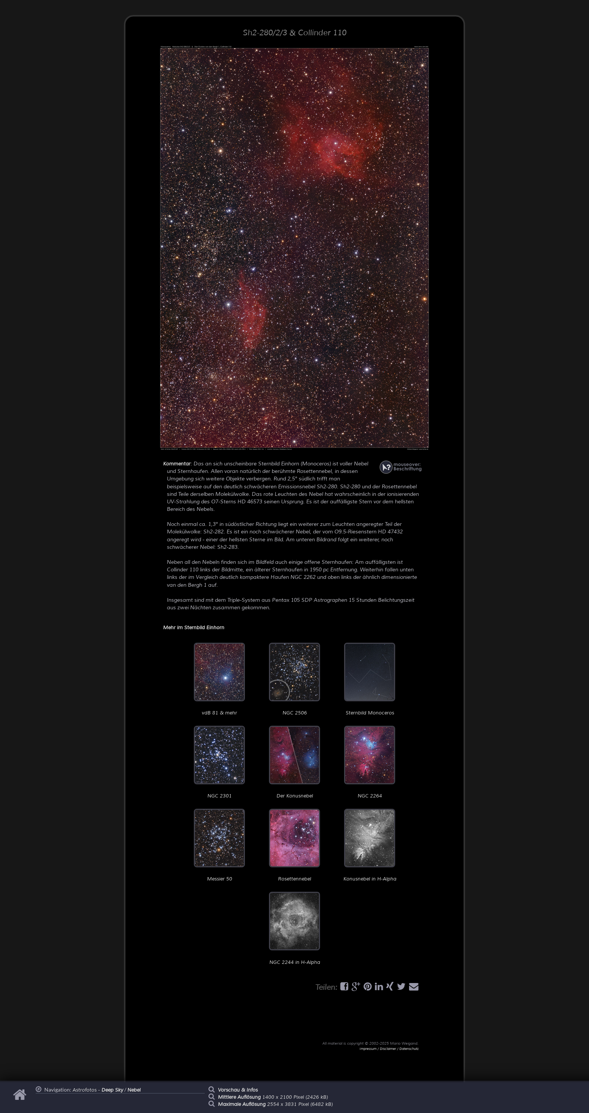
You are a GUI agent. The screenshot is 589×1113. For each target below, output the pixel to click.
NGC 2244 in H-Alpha (294, 928)
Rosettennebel (294, 845)
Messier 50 (219, 845)
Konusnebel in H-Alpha (369, 845)
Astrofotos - (97, 1090)
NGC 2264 (369, 762)
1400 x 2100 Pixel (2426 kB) (273, 1097)
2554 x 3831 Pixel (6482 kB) (275, 1104)
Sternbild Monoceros (369, 679)
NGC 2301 (219, 762)
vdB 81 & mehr (219, 679)
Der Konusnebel (294, 762)
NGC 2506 (294, 679)
